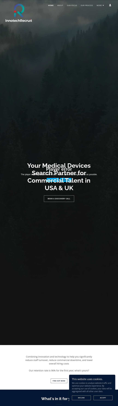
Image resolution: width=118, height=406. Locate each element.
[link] (19, 5)
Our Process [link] (87, 5)
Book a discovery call (59, 199)
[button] (100, 5)
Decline (81, 398)
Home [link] (51, 5)
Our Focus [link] (72, 5)
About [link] (60, 5)
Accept (103, 398)
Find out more (59, 381)
